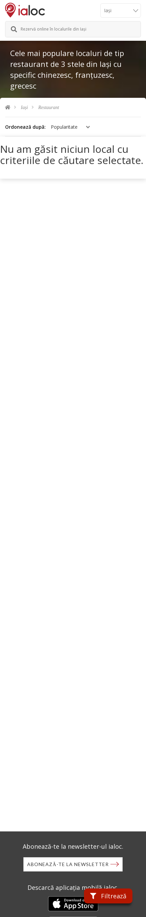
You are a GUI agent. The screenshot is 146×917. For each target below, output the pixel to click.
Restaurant (48, 107)
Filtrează (108, 896)
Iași (24, 107)
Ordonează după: (25, 127)
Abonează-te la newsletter (67, 864)
